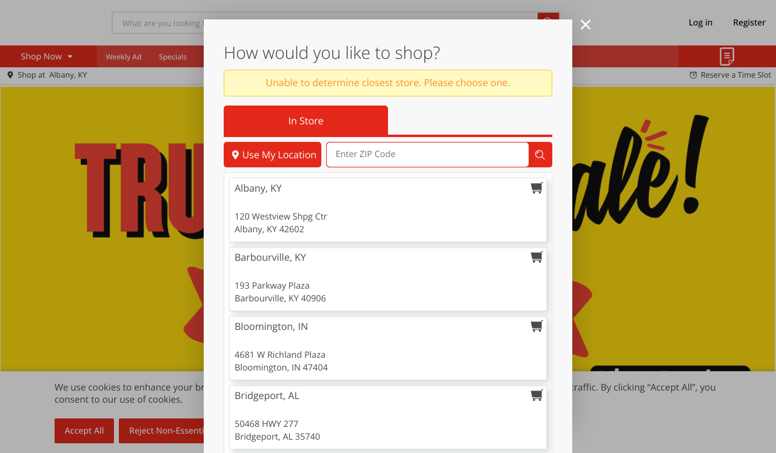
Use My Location (272, 154)
